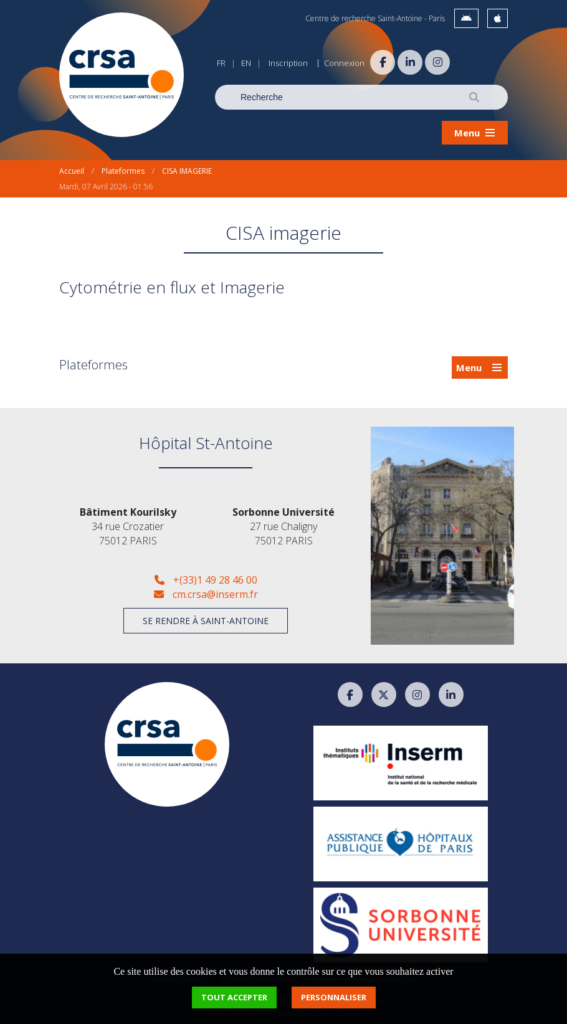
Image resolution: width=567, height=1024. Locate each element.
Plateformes (123, 171)
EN (246, 63)
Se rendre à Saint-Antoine (206, 621)
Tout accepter (234, 997)
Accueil (71, 171)
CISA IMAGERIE (187, 171)
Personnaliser (333, 997)
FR (221, 63)
